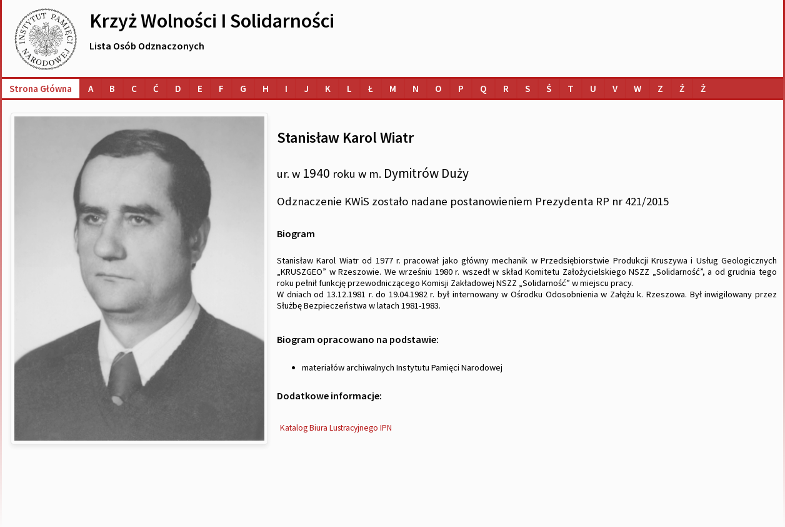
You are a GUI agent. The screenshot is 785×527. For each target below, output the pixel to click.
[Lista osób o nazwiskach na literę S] (528, 88)
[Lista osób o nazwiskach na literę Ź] (682, 88)
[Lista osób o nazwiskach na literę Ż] (703, 88)
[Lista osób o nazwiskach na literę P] (461, 88)
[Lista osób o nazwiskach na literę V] (615, 88)
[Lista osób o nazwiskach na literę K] (328, 88)
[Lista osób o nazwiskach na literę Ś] (549, 88)
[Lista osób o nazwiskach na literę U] (593, 88)
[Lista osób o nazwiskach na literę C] (134, 88)
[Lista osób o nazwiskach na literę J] (306, 88)
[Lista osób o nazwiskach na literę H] (265, 88)
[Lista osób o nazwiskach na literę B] (112, 88)
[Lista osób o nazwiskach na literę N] (415, 88)
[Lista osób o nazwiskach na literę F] (221, 88)
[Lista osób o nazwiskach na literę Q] (483, 88)
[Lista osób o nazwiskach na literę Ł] (371, 88)
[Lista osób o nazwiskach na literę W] (637, 88)
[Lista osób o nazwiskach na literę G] (243, 88)
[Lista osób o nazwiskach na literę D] (178, 88)
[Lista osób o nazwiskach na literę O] (438, 88)
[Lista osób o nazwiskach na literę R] (506, 88)
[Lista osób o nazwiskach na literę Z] (660, 88)
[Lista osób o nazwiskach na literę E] (200, 88)
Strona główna (40, 89)
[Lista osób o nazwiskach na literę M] (393, 88)
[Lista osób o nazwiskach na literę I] (286, 88)
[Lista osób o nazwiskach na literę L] (349, 88)
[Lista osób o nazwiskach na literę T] (570, 88)
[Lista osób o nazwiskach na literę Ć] (156, 88)
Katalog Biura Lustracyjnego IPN (336, 427)
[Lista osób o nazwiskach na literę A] (91, 88)
